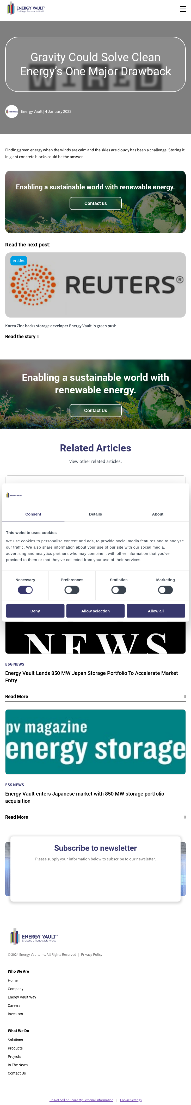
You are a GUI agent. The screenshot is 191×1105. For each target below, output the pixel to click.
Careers (14, 1005)
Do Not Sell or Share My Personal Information (81, 1100)
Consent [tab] (33, 514)
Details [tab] (95, 514)
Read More (16, 696)
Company (15, 989)
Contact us (95, 203)
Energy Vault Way (22, 997)
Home (12, 980)
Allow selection (95, 611)
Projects (14, 1056)
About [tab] (158, 514)
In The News (18, 1065)
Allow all (156, 611)
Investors (15, 1014)
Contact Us (95, 410)
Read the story (20, 336)
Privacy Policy (91, 954)
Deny (35, 611)
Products (15, 1048)
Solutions (15, 1040)
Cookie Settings (130, 1100)
